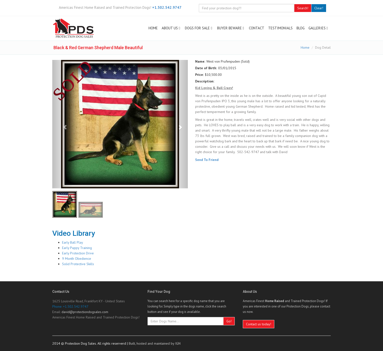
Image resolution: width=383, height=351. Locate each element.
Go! (229, 321)
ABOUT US (171, 28)
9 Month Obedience (76, 258)
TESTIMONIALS (280, 28)
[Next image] (178, 124)
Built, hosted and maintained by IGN (155, 343)
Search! (302, 8)
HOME (153, 28)
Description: (204, 81)
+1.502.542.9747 (166, 7)
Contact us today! (258, 324)
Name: (200, 61)
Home (305, 47)
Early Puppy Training (77, 248)
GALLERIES (319, 28)
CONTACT (256, 28)
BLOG (301, 28)
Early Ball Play (72, 242)
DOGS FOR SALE (199, 28)
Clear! (318, 8)
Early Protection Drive (78, 253)
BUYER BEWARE (231, 28)
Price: (199, 74)
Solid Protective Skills (78, 264)
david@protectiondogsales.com (85, 312)
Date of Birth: (206, 68)
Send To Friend (207, 160)
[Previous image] (62, 124)
